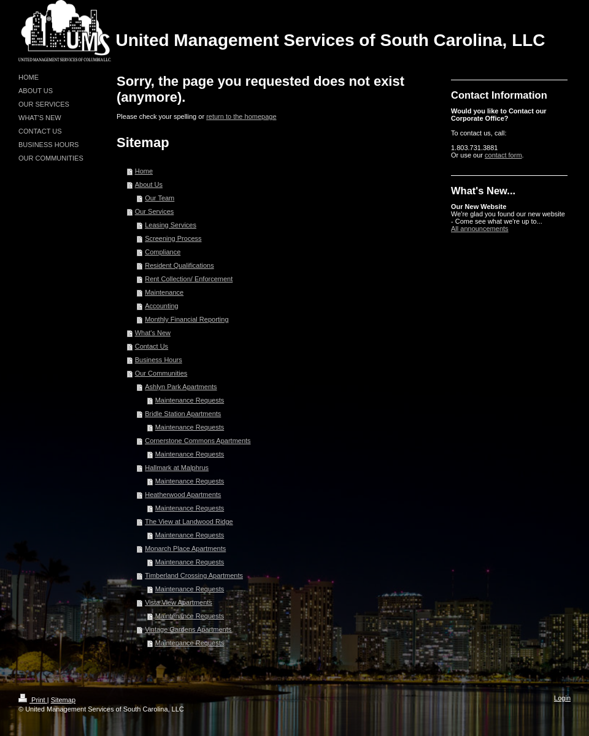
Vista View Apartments (178, 602)
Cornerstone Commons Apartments (197, 440)
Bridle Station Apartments (183, 413)
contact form (503, 155)
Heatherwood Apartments (183, 494)
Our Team (159, 198)
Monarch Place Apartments (185, 548)
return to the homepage (241, 116)
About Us (149, 184)
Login (562, 698)
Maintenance (164, 292)
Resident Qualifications (179, 265)
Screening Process (173, 238)
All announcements (480, 228)
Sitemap (63, 700)
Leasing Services (170, 225)
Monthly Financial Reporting (186, 319)
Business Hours (158, 359)
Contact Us (151, 346)
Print (32, 700)
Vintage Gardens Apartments (188, 629)
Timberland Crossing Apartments (194, 575)
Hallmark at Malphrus (177, 467)
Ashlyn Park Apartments (181, 386)
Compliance (162, 252)
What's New (153, 332)
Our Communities (161, 373)
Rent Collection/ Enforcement (189, 279)
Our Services (154, 211)
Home (144, 171)
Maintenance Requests (190, 400)
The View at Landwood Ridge (189, 521)
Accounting (161, 305)
